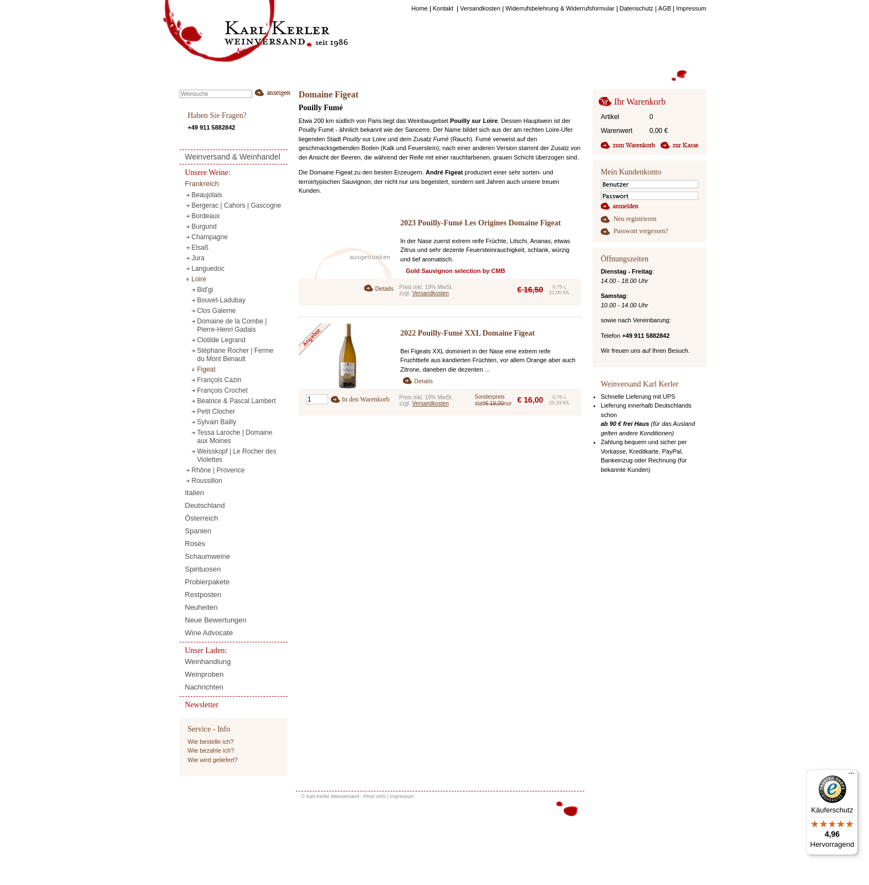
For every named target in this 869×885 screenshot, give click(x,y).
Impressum (402, 796)
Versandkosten (430, 293)
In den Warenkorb (366, 399)
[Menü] (851, 776)
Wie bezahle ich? (211, 750)
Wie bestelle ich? (211, 741)
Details (384, 288)
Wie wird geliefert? (213, 760)
